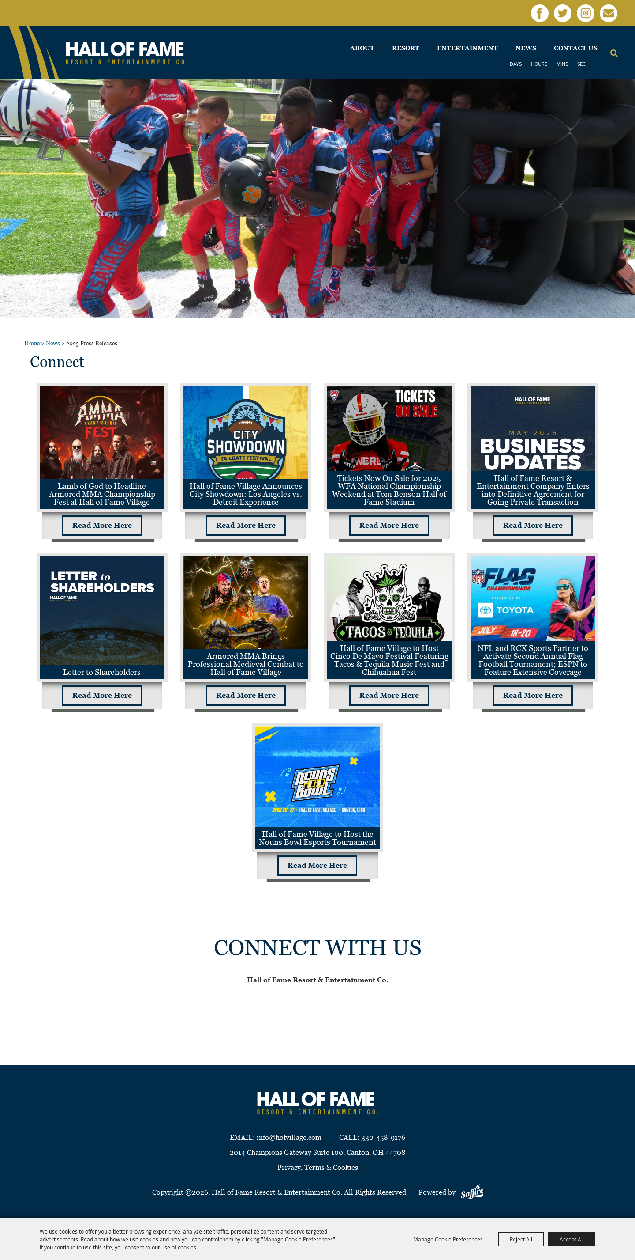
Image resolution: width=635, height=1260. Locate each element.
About (362, 48)
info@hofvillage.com (289, 1137)
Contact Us (576, 48)
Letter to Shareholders (102, 672)
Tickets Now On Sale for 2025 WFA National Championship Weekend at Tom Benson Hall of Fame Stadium (389, 490)
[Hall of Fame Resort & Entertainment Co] (126, 53)
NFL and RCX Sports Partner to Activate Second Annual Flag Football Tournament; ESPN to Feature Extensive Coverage (533, 660)
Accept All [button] (572, 1239)
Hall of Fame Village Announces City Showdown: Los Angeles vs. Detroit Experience (246, 494)
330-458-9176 (383, 1137)
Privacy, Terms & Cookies (317, 1167)
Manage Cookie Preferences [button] (448, 1239)
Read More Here (102, 525)
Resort (405, 48)
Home (32, 343)
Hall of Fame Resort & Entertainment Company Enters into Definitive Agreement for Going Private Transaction (533, 490)
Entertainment (467, 48)
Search (614, 53)
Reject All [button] (521, 1239)
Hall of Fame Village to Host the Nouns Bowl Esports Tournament (317, 838)
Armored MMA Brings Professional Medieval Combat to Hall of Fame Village (246, 664)
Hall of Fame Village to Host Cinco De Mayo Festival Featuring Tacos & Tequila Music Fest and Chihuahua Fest (389, 660)
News (525, 48)
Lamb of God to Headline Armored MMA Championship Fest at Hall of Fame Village (102, 494)
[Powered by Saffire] (472, 1192)
